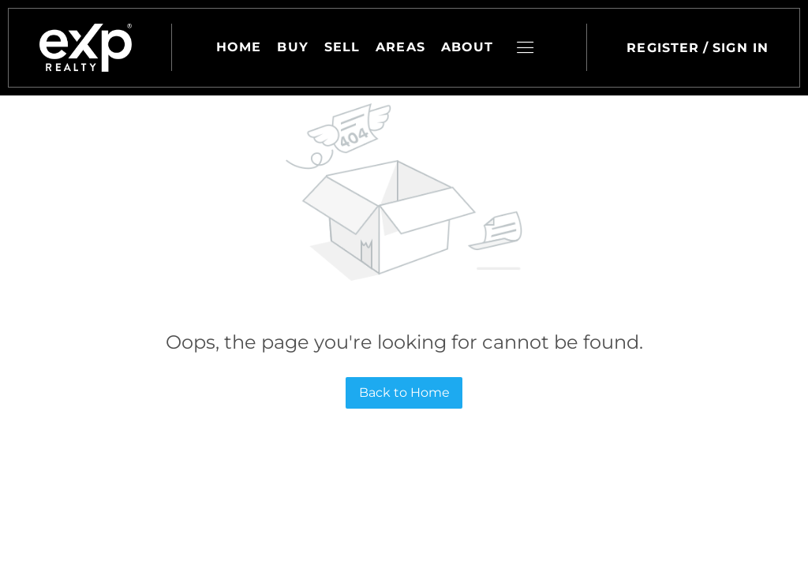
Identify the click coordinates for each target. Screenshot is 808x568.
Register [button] (663, 47)
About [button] (467, 46)
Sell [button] (342, 46)
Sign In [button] (741, 47)
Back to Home (404, 392)
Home (238, 46)
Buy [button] (292, 46)
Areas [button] (400, 46)
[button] (85, 48)
